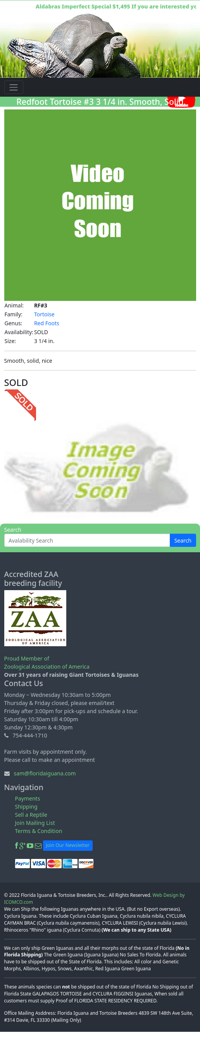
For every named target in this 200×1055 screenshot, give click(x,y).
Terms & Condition (38, 831)
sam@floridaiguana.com (45, 773)
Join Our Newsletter (68, 845)
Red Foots (46, 323)
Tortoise (44, 314)
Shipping (26, 806)
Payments (27, 798)
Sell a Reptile (31, 814)
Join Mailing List (35, 822)
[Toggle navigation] (13, 87)
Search (182, 540)
